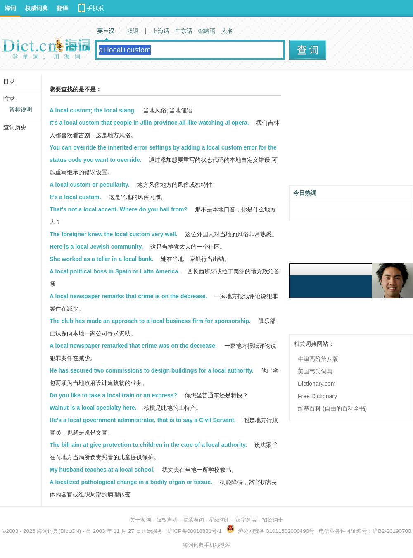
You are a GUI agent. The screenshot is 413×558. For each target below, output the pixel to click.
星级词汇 (219, 520)
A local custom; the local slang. (93, 110)
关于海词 (140, 520)
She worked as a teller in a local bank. (101, 259)
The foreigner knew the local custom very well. (114, 234)
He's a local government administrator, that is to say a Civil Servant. (143, 420)
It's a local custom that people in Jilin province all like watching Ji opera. (149, 122)
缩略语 (207, 31)
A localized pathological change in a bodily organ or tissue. (131, 482)
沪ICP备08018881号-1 (194, 531)
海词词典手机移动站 (207, 545)
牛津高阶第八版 (318, 359)
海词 (10, 8)
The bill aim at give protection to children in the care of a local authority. (148, 445)
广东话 (183, 31)
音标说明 (20, 109)
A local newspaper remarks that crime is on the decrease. (128, 296)
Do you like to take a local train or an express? (113, 395)
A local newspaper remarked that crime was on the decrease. (133, 345)
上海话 (160, 31)
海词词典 (47, 531)
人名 (227, 31)
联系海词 (193, 520)
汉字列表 (246, 520)
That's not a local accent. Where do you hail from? (119, 209)
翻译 (62, 8)
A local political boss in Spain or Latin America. (115, 271)
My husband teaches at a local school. (102, 469)
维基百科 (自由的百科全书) (332, 408)
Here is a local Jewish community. (96, 246)
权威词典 (36, 8)
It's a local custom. (75, 197)
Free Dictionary (317, 396)
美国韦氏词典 (315, 371)
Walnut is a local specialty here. (93, 407)
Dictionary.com (317, 383)
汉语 (133, 31)
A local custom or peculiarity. (90, 184)
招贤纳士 (272, 520)
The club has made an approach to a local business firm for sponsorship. (150, 321)
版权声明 (167, 520)
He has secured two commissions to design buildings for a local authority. (152, 370)
